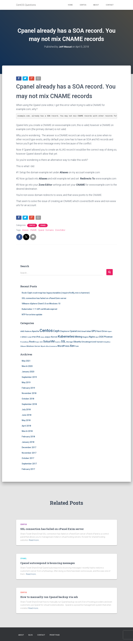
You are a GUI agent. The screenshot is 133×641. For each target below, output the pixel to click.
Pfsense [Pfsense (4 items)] (108, 337)
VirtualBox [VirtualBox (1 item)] (106, 342)
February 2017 (28, 469)
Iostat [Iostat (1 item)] (29, 337)
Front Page (55, 635)
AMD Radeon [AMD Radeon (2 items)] (25, 332)
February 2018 (28, 437)
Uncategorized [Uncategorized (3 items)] (89, 342)
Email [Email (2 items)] (83, 332)
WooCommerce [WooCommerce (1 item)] (51, 347)
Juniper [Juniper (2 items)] (47, 337)
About (96, 5)
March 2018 (27, 431)
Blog (30, 635)
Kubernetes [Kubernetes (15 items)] (66, 337)
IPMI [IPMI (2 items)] (34, 337)
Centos (83, 5)
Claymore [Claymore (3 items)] (64, 331)
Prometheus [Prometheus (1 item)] (24, 342)
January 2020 (28, 372)
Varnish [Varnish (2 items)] (100, 342)
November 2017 (29, 453)
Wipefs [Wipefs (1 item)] (43, 347)
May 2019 (26, 383)
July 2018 (26, 410)
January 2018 (28, 442)
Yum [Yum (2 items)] (77, 347)
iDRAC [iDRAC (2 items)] (24, 337)
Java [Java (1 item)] (42, 337)
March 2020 (27, 366)
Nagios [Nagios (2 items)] (86, 337)
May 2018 (26, 421)
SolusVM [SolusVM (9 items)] (49, 341)
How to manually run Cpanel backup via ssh (49, 597)
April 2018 (26, 426)
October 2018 (28, 399)
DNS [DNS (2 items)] (79, 332)
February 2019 (28, 388)
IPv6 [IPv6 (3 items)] (38, 337)
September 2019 (29, 377)
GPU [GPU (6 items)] (93, 331)
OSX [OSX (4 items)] (101, 337)
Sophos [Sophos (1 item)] (58, 342)
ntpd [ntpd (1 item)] (97, 337)
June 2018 (26, 415)
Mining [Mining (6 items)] (78, 336)
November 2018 (29, 394)
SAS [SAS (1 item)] (41, 342)
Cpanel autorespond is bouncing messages (47, 563)
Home (70, 5)
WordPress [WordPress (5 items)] (63, 346)
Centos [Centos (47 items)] (46, 331)
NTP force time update (32, 315)
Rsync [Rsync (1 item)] (37, 342)
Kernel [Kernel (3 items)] (54, 337)
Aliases (25, 230)
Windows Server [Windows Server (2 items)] (33, 347)
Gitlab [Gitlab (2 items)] (88, 332)
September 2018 (29, 404)
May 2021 (26, 361)
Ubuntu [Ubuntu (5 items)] (77, 341)
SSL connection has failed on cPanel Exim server (44, 298)
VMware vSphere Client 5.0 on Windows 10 (41, 304)
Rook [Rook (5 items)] (32, 341)
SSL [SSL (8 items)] (63, 341)
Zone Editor (60, 230)
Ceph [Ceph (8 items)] (56, 331)
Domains (50, 230)
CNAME (33, 230)
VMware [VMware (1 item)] (23, 347)
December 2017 (29, 448)
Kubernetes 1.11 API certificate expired (39, 309)
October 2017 (28, 458)
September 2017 (29, 464)
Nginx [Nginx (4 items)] (92, 337)
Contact (110, 5)
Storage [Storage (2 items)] (69, 342)
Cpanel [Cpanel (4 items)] (73, 331)
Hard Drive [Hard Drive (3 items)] (102, 331)
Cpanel (43, 225)
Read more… (34, 540)
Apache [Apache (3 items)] (35, 331)
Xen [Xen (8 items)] (72, 346)
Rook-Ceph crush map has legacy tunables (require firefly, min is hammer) (56, 293)
